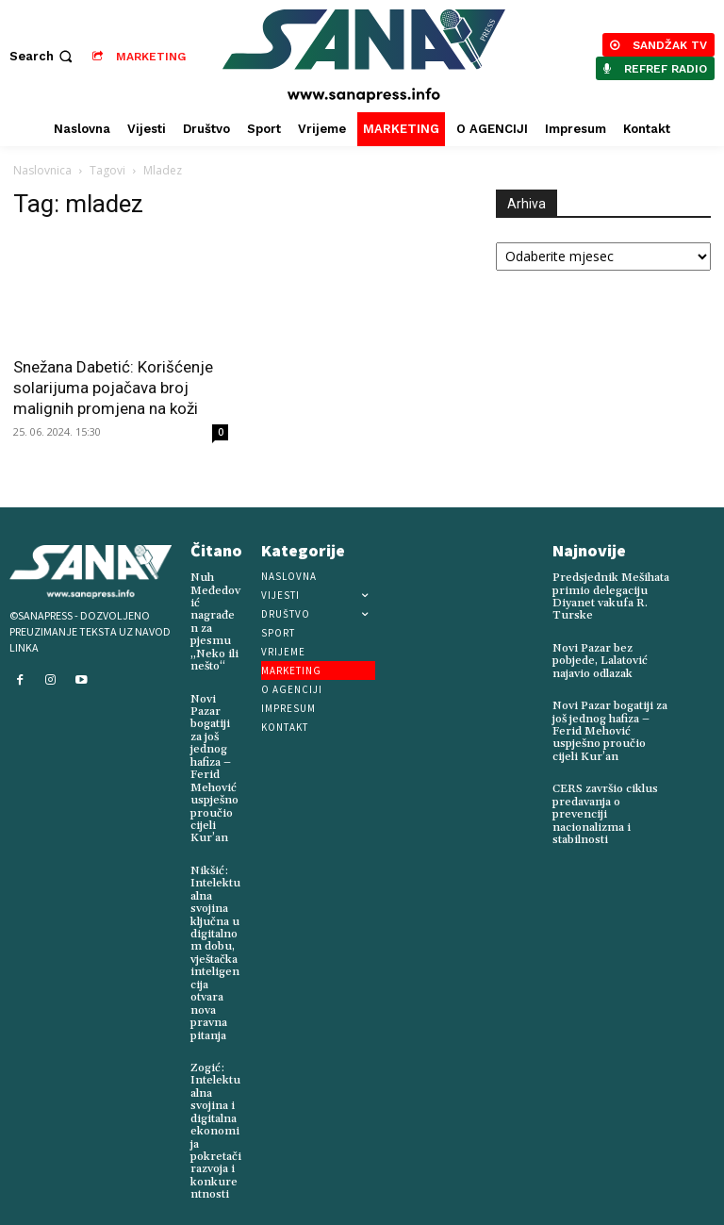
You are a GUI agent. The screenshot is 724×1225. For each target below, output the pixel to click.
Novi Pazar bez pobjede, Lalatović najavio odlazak (600, 659)
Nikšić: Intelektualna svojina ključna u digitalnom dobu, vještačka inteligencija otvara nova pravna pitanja (214, 947)
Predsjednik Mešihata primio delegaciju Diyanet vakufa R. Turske (610, 596)
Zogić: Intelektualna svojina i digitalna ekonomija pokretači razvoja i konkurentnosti (215, 1121)
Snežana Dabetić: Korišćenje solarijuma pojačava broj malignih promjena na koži (113, 387)
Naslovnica (42, 170)
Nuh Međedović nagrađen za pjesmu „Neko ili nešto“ (215, 621)
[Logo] (364, 56)
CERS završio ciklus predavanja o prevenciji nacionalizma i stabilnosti (603, 811)
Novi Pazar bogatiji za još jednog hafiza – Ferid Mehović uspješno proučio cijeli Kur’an (213, 765)
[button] (42, 56)
